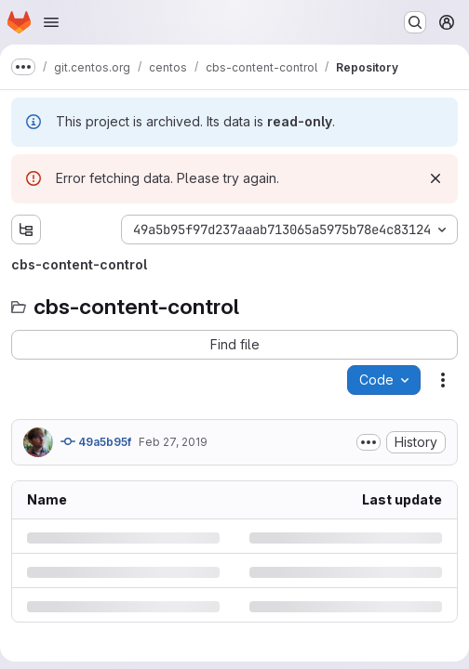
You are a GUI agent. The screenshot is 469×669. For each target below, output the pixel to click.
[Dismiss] (435, 178)
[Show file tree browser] (26, 229)
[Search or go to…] (415, 22)
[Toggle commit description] (368, 442)
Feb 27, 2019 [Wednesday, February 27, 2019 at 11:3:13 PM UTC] (173, 442)
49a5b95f (95, 441)
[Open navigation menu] (51, 22)
